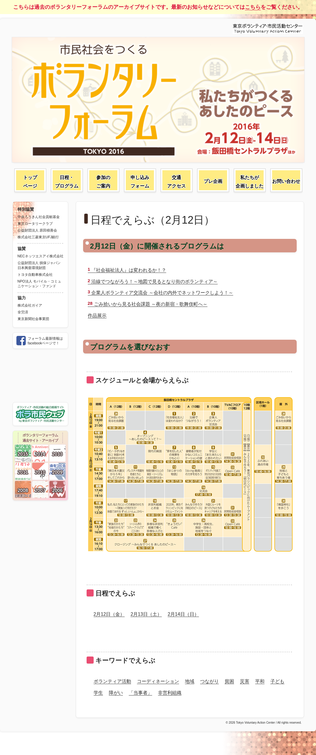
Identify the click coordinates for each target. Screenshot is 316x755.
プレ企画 (213, 181)
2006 (57, 490)
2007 (40, 490)
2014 (40, 454)
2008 (23, 490)
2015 (23, 454)
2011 (23, 472)
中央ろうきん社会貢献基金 (39, 217)
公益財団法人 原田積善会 (37, 230)
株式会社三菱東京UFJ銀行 (38, 237)
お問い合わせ (286, 181)
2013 (57, 454)
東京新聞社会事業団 (33, 319)
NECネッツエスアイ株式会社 (40, 256)
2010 (40, 472)
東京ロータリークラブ (35, 224)
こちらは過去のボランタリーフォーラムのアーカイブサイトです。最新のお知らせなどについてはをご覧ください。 (158, 7)
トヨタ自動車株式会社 (35, 275)
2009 (57, 472)
